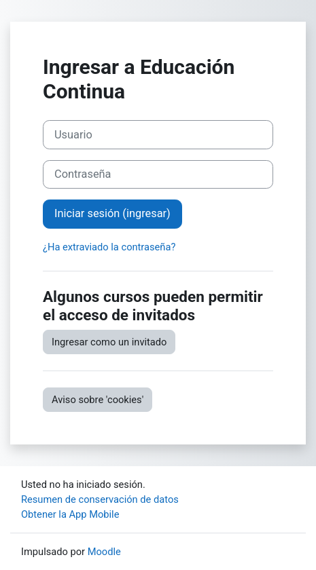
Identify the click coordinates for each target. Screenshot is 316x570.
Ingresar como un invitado (109, 342)
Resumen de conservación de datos (100, 499)
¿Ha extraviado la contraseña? (109, 247)
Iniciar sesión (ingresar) (112, 213)
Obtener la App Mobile (70, 514)
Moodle (104, 552)
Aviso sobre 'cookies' (97, 400)
